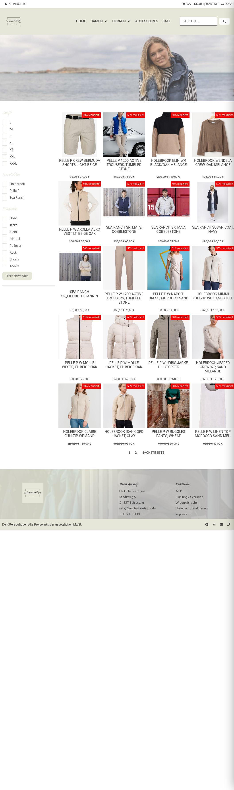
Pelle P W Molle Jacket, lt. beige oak (124, 365)
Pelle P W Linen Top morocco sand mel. (213, 434)
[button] (99, 21)
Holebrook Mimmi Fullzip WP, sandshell (213, 296)
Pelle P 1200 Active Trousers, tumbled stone (123, 164)
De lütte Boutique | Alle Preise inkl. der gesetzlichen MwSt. (42, 524)
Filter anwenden (17, 275)
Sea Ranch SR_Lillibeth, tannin (79, 294)
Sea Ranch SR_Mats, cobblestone (124, 229)
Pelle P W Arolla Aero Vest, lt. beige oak (79, 231)
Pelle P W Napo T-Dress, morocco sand (168, 296)
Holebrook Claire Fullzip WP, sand (79, 434)
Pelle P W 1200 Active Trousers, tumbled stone (124, 298)
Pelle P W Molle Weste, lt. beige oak (79, 365)
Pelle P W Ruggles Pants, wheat (168, 434)
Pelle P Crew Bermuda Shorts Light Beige (79, 162)
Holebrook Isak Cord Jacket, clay (123, 434)
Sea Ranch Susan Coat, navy (213, 229)
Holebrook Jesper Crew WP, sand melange (213, 367)
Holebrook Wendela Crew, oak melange (213, 162)
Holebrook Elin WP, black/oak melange (168, 162)
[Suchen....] (198, 21)
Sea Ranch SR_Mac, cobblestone (168, 229)
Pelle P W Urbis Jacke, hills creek (168, 365)
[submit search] (224, 21)
